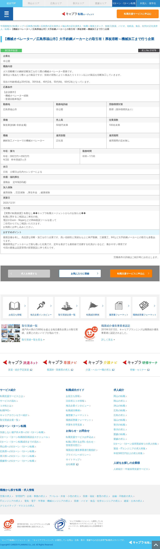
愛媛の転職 (119, 434)
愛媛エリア (101, 3)
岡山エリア (33, 3)
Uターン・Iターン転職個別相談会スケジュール (24, 437)
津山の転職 (119, 405)
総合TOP (11, 3)
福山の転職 (119, 420)
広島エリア (56, 3)
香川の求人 (119, 429)
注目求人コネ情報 (75, 401)
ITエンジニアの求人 (10, 501)
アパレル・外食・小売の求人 (64, 496)
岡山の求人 (119, 401)
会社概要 (70, 464)
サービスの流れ (8, 401)
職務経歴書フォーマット (78, 420)
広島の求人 (119, 415)
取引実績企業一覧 (9, 420)
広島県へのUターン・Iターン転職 (17, 451)
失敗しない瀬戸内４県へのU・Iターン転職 (21, 432)
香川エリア (78, 3)
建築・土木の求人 (133, 501)
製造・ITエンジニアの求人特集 (129, 448)
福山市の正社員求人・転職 (75, 26)
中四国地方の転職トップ (12, 26)
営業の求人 (5, 496)
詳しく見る (107, 339)
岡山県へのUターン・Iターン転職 (17, 446)
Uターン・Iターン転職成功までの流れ (19, 441)
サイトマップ (73, 459)
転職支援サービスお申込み (79, 437)
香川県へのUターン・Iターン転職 (17, 456)
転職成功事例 (73, 410)
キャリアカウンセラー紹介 (14, 415)
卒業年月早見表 (74, 424)
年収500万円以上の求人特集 (128, 453)
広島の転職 (119, 410)
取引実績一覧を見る (32, 339)
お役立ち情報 (73, 396)
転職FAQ (4, 410)
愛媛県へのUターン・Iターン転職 (17, 460)
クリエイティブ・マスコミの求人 (17, 505)
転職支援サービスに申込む (137, 13)
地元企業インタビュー (77, 405)
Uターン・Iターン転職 (124, 3)
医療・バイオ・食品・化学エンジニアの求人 (97, 501)
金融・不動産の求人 (122, 496)
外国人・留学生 (148, 3)
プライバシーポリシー (77, 454)
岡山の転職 (119, 396)
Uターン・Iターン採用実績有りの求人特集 (135, 443)
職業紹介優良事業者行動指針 (81, 450)
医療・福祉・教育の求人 (95, 496)
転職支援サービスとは (11, 396)
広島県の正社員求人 (50, 26)
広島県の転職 (32, 26)
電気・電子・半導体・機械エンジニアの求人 (47, 501)
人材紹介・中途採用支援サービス (131, 469)
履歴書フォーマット (76, 415)
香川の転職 (119, 424)
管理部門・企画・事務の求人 (30, 496)
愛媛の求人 (119, 439)
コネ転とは (5, 405)
